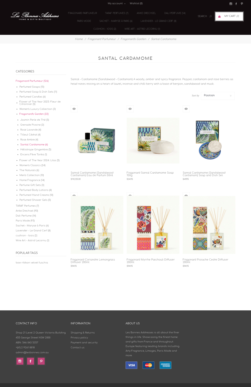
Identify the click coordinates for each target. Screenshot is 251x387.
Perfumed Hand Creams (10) (36, 189)
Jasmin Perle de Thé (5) (34, 114)
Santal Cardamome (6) (34, 138)
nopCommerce (170, 382)
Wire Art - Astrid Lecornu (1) (140, 24)
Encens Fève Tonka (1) (33, 148)
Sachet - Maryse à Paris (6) (114, 18)
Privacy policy (79, 331)
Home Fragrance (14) (31, 174)
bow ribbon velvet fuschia (32, 256)
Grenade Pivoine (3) (32, 119)
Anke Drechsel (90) (27, 204)
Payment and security (84, 336)
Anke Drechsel (144, 12)
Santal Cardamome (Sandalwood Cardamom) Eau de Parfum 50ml (92, 167)
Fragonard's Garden (133, 33)
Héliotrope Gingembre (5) (35, 143)
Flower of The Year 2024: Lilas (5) (39, 154)
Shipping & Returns (83, 326)
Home (79, 33)
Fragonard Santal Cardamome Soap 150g (150, 167)
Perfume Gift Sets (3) (31, 179)
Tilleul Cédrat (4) (30, 128)
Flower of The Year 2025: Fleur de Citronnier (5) (40, 96)
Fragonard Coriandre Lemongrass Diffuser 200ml (93, 254)
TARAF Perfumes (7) (116, 12)
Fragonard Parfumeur (82, 12)
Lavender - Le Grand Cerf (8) (156, 18)
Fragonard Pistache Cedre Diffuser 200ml (205, 254)
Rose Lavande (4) (30, 123)
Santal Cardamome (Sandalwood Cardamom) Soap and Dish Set (204, 167)
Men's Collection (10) (31, 169)
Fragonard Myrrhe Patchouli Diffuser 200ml (151, 254)
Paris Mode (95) (25, 214)
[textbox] (198, 16)
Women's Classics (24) (32, 159)
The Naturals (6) (29, 164)
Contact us (77, 341)
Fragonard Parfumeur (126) (32, 75)
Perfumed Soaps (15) (31, 81)
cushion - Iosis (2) (104, 24)
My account (115, 3)
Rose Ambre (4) (29, 133)
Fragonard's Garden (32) (34, 108)
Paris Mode (84, 18)
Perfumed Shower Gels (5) (35, 194)
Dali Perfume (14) (172, 12)
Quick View (74, 102)
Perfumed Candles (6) (32, 90)
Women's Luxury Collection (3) (37, 103)
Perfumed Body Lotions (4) (35, 184)
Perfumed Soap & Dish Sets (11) (38, 86)
